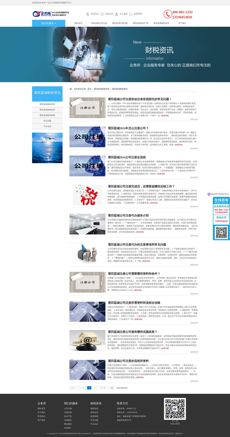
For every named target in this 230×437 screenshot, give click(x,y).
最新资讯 (94, 408)
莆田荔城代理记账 (120, 23)
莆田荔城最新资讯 (47, 104)
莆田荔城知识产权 (140, 23)
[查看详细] (165, 116)
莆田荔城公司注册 (99, 23)
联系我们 (41, 416)
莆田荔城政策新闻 (47, 115)
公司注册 (68, 408)
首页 (89, 89)
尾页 (112, 388)
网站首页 (78, 23)
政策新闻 (94, 416)
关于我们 (182, 23)
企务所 (65, 434)
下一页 (102, 388)
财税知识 (94, 412)
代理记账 (68, 412)
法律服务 (68, 420)
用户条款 (41, 420)
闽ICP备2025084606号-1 (83, 434)
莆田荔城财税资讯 (161, 23)
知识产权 (68, 416)
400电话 (67, 428)
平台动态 (47, 126)
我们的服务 (48, 23)
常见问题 (47, 121)
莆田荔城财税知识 (47, 110)
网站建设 (68, 424)
